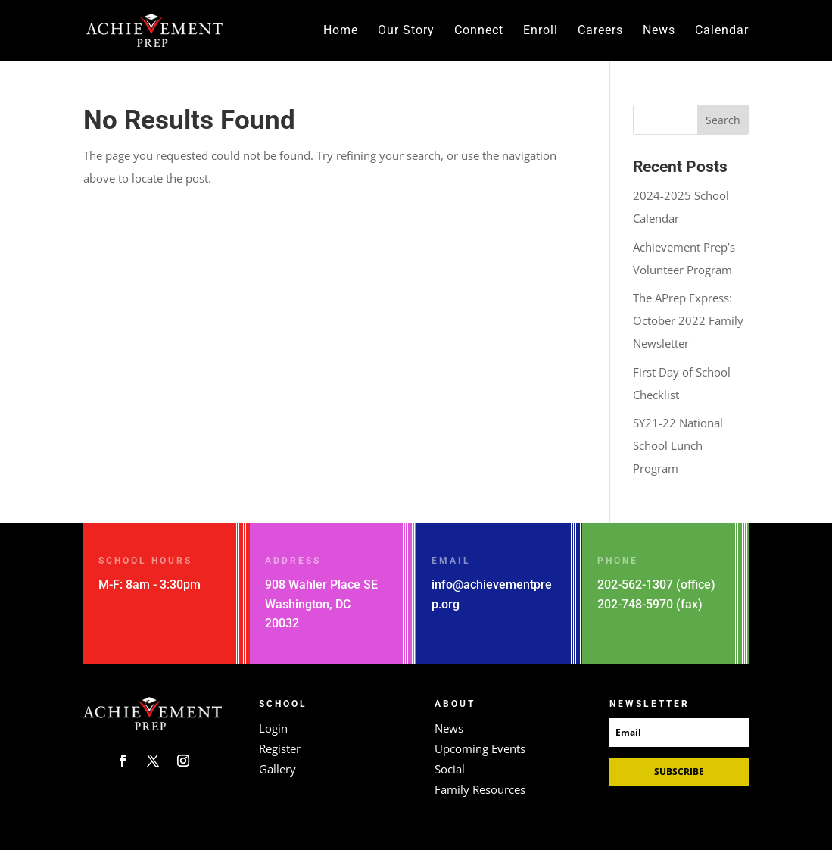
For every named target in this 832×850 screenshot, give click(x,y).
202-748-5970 (635, 604)
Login (273, 728)
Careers (600, 31)
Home (340, 31)
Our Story (406, 31)
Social (450, 769)
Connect (478, 31)
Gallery (277, 769)
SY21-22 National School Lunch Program (678, 445)
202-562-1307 (635, 584)
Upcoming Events (480, 748)
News (659, 31)
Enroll (540, 31)
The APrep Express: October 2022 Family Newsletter (688, 320)
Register (280, 748)
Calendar (722, 31)
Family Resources (480, 789)
